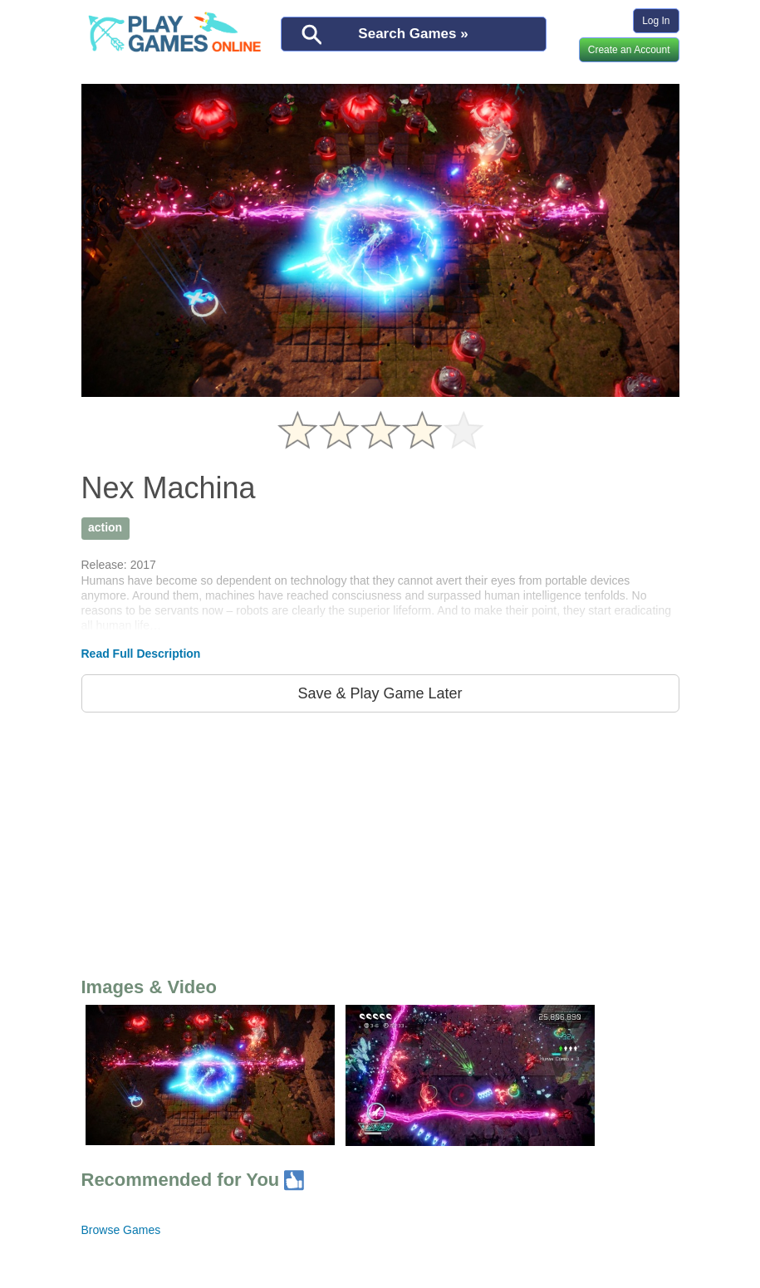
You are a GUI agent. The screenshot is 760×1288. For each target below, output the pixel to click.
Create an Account (629, 50)
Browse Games (121, 1230)
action (105, 527)
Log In (655, 21)
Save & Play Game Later (379, 693)
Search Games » (413, 34)
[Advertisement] (380, 841)
